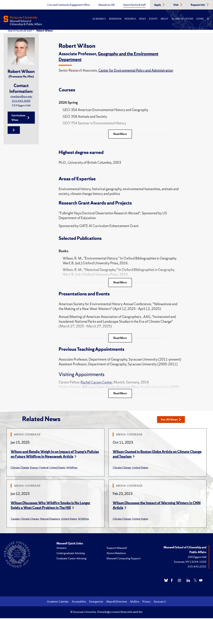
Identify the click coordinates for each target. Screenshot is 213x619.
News (142, 19)
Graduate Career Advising (71, 559)
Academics (99, 19)
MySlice (134, 602)
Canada (15, 519)
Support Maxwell (116, 548)
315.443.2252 (197, 567)
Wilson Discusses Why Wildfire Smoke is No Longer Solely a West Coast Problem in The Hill (50, 506)
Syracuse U (160, 602)
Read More (120, 134)
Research (130, 19)
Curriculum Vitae (20, 118)
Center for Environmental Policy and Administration (135, 70)
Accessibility (79, 602)
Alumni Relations (182, 19)
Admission (115, 19)
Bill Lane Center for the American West (110, 387)
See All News (171, 420)
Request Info (198, 5)
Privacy (146, 602)
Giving (200, 19)
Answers (61, 548)
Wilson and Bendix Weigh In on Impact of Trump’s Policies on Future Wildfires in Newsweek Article (55, 455)
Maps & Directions (116, 602)
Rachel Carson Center (96, 383)
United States (57, 468)
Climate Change (20, 468)
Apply (157, 5)
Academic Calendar (58, 602)
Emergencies (96, 602)
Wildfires (71, 468)
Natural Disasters (50, 519)
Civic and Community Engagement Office (68, 5)
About (164, 19)
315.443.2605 (21, 101)
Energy (34, 468)
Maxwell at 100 (106, 5)
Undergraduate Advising (70, 554)
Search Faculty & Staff (134, 5)
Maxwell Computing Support (123, 559)
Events (153, 19)
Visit (176, 5)
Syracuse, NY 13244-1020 (190, 562)
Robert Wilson (44, 30)
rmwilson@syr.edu (21, 96)
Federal (43, 468)
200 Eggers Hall (197, 557)
